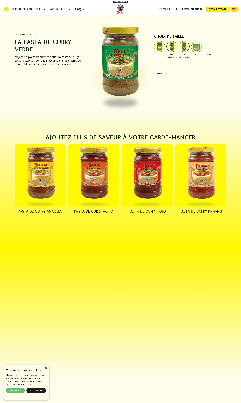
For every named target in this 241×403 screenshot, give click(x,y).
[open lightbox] (159, 47)
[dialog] (26, 382)
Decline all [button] (36, 390)
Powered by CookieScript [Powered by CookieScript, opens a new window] (26, 396)
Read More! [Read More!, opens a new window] (28, 384)
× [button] (46, 368)
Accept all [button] (15, 390)
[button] (28, 9)
